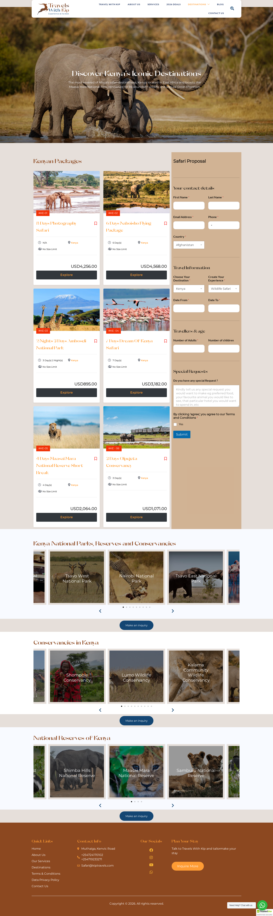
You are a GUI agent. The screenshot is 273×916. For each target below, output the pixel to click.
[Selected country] (210, 225)
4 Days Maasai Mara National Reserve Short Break (59, 465)
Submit (182, 434)
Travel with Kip (109, 4)
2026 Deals (173, 4)
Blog (220, 4)
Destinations (199, 4)
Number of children (221, 340)
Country (179, 236)
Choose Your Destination (181, 278)
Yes (181, 424)
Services (153, 4)
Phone (213, 217)
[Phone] (224, 225)
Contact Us (216, 13)
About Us (134, 4)
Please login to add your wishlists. (95, 223)
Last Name (216, 197)
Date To (214, 300)
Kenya (74, 242)
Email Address (183, 217)
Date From (181, 300)
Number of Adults (185, 340)
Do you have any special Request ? (195, 380)
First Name (181, 197)
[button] (100, 611)
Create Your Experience (216, 278)
